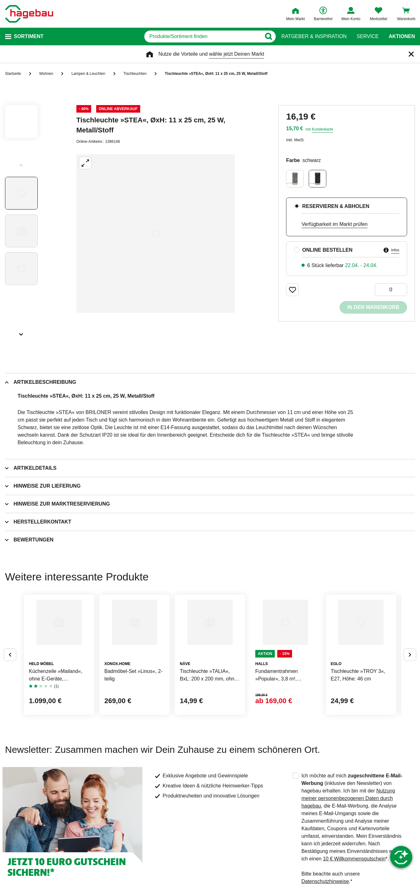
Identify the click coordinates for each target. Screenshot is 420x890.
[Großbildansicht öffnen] (155, 233)
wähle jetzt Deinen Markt (236, 54)
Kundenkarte (322, 129)
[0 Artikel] (391, 290)
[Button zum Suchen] (269, 36)
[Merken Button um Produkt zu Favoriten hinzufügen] (292, 289)
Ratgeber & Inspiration (313, 36)
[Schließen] (411, 54)
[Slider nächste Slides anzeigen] (21, 332)
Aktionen (402, 36)
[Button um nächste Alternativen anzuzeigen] (410, 680)
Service (367, 36)
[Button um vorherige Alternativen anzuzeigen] (10, 680)
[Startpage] (29, 14)
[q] (196, 36)
